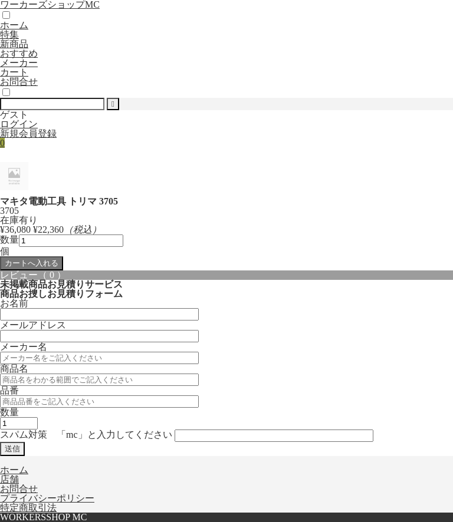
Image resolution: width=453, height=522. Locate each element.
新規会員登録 (28, 133)
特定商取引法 (28, 508)
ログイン (19, 124)
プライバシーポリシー (47, 498)
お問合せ (19, 82)
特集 (9, 34)
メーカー (19, 63)
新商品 (14, 44)
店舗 (9, 479)
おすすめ (19, 53)
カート (14, 72)
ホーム (14, 25)
